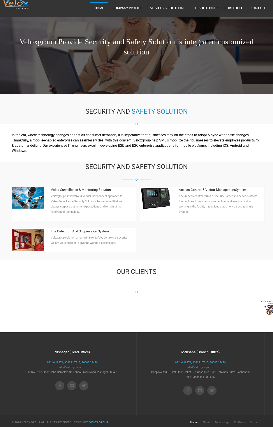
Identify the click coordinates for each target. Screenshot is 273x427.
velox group (98, 422)
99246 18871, (55, 362)
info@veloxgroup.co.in (72, 367)
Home (99, 15)
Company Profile (127, 15)
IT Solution (205, 15)
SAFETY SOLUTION (160, 111)
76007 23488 (89, 362)
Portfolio (233, 15)
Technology (222, 422)
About (206, 422)
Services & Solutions (167, 15)
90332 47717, (72, 362)
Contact (258, 15)
